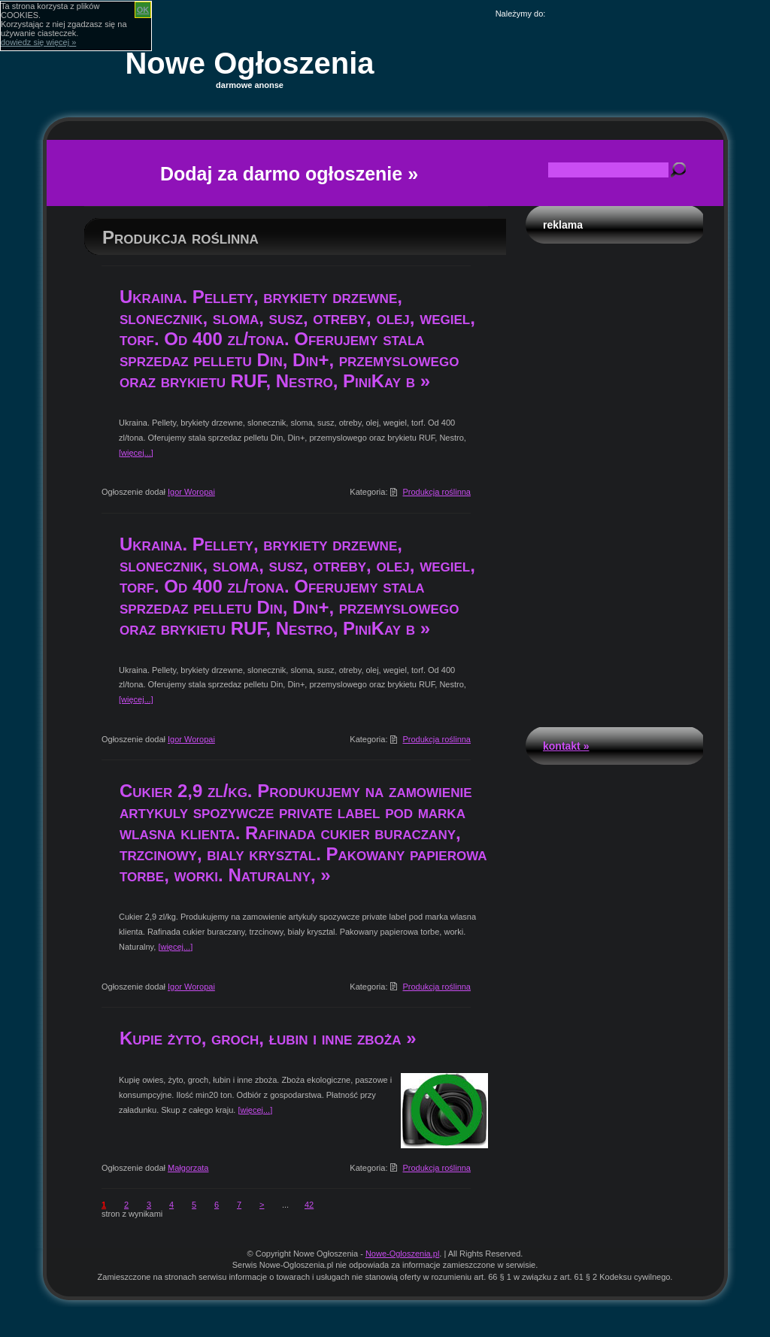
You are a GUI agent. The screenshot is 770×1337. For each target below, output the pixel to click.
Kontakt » (566, 746)
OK (143, 9)
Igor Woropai (191, 491)
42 (309, 1204)
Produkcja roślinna (437, 491)
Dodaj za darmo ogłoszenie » (289, 173)
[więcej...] (136, 452)
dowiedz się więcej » (38, 42)
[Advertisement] (614, 481)
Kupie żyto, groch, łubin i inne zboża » (268, 1038)
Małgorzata (188, 1167)
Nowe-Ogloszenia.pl (402, 1253)
